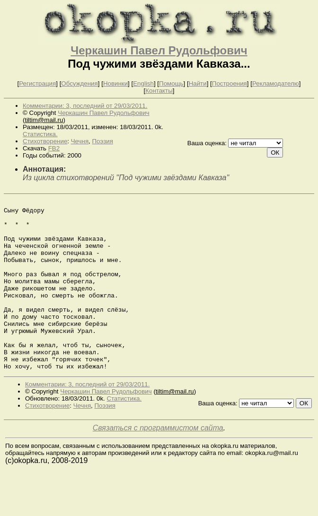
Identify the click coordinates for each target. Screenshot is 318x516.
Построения (229, 83)
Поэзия (102, 141)
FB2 (54, 148)
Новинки (115, 83)
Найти (198, 83)
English (143, 83)
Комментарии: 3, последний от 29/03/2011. (85, 105)
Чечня (79, 141)
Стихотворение (45, 141)
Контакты (159, 90)
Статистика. (40, 134)
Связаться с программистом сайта (158, 462)
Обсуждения (79, 83)
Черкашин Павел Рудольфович (159, 50)
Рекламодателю (275, 83)
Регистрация (37, 83)
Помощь (171, 83)
